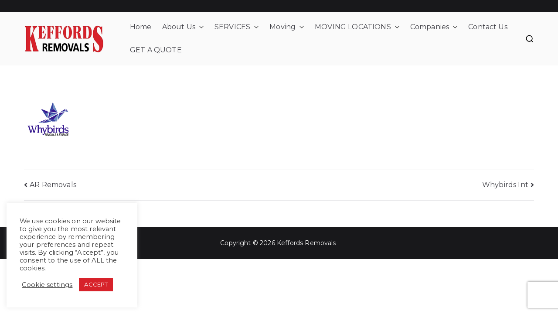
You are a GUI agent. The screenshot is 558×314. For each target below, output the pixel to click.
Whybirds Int (505, 185)
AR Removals (53, 185)
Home (141, 27)
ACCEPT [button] (96, 284)
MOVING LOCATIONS (357, 27)
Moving (286, 27)
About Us (183, 27)
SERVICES (236, 27)
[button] (199, 27)
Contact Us (487, 27)
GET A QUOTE (156, 50)
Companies (434, 27)
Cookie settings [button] (47, 285)
